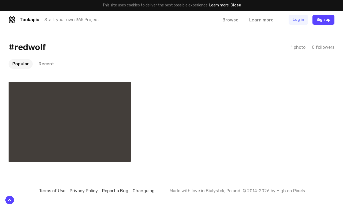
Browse (230, 19)
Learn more (219, 5)
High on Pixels (291, 190)
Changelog (144, 190)
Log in (298, 19)
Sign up (323, 19)
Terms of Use (52, 190)
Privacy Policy (84, 190)
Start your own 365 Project (71, 19)
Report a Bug (115, 190)
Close (235, 5)
